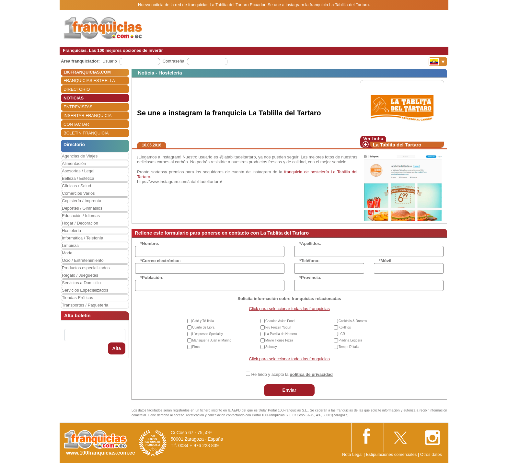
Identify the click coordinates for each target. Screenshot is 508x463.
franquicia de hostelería (306, 171)
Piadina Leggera (350, 340)
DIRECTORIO (77, 89)
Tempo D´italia (349, 347)
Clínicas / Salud (76, 185)
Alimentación (74, 163)
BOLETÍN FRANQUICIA (86, 133)
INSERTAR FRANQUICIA (87, 115)
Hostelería (71, 230)
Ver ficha (373, 138)
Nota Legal (352, 454)
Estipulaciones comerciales (392, 454)
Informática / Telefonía (82, 238)
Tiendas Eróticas (77, 297)
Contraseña (173, 61)
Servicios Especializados (85, 290)
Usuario (109, 61)
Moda (67, 252)
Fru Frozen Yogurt (278, 327)
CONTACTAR (76, 124)
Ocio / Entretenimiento (83, 260)
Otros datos (431, 454)
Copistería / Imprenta (81, 200)
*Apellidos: (310, 243)
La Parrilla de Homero (281, 334)
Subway (271, 347)
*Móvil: (386, 260)
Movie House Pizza (279, 340)
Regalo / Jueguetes (80, 275)
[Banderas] (438, 61)
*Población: (152, 277)
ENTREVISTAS (78, 106)
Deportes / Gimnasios (82, 208)
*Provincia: (310, 277)
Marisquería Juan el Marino (211, 340)
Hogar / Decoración (80, 223)
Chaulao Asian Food (279, 321)
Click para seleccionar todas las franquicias (289, 308)
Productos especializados (86, 267)
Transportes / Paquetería (85, 305)
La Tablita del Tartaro (397, 144)
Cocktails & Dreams (353, 321)
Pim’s (196, 347)
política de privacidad (311, 374)
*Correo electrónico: (160, 260)
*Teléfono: (309, 260)
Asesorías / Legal (78, 170)
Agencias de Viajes (80, 156)
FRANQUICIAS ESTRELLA (89, 80)
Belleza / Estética (78, 178)
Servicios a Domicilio (81, 282)
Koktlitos (345, 327)
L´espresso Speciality (207, 334)
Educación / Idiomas (81, 215)
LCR (342, 334)
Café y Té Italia (203, 321)
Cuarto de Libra (203, 327)
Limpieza (70, 245)
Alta (116, 348)
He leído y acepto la (292, 374)
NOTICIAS (74, 98)
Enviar (289, 390)
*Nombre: (149, 243)
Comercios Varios (78, 193)
